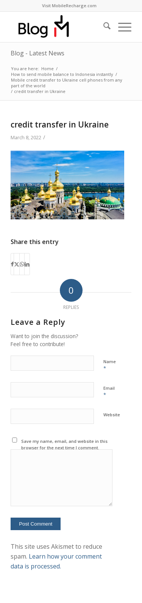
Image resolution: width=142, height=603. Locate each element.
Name (109, 365)
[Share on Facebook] (12, 264)
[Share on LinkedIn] (27, 264)
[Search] (103, 27)
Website (111, 414)
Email (109, 391)
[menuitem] (69, 6)
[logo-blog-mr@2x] (59, 27)
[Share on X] (16, 264)
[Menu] (121, 27)
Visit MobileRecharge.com (69, 5)
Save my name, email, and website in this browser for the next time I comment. (64, 444)
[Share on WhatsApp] (22, 264)
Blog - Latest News (37, 53)
